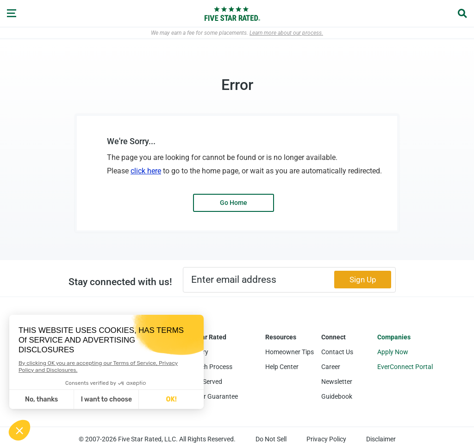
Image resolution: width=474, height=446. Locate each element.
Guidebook (336, 396)
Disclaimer (381, 439)
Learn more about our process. (286, 33)
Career (330, 366)
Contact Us (337, 352)
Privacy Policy (326, 439)
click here (146, 170)
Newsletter (336, 381)
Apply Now (392, 352)
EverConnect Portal (405, 366)
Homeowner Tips (289, 352)
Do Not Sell (271, 439)
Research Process (206, 366)
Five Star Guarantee (209, 396)
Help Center (282, 366)
